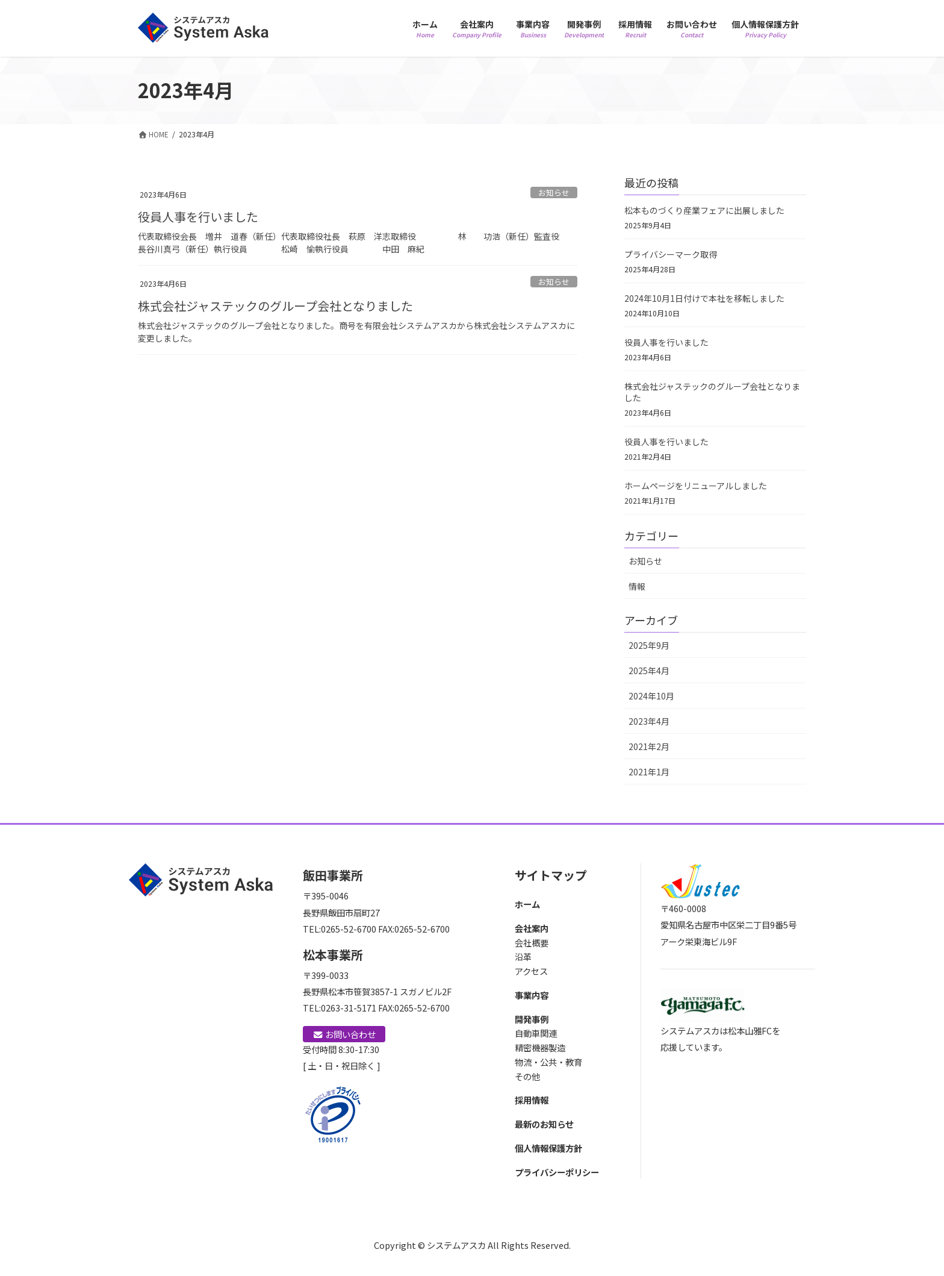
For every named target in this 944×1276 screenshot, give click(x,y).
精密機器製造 (540, 1047)
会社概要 (531, 942)
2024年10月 (651, 696)
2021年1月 (649, 772)
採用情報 (531, 1099)
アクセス (531, 971)
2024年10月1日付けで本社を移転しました (704, 298)
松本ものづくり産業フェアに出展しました (704, 210)
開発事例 (531, 1019)
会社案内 (531, 928)
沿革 (523, 956)
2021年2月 (649, 746)
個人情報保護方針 (548, 1148)
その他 (527, 1076)
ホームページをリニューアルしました (695, 486)
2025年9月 (649, 645)
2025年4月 (649, 671)
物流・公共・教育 (548, 1062)
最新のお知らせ (544, 1124)
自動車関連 (536, 1033)
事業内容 (531, 995)
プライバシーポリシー (557, 1172)
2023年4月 (649, 721)
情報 (637, 586)
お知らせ (554, 192)
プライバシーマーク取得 (670, 254)
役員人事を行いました (198, 216)
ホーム (527, 904)
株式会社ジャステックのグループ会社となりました (275, 305)
